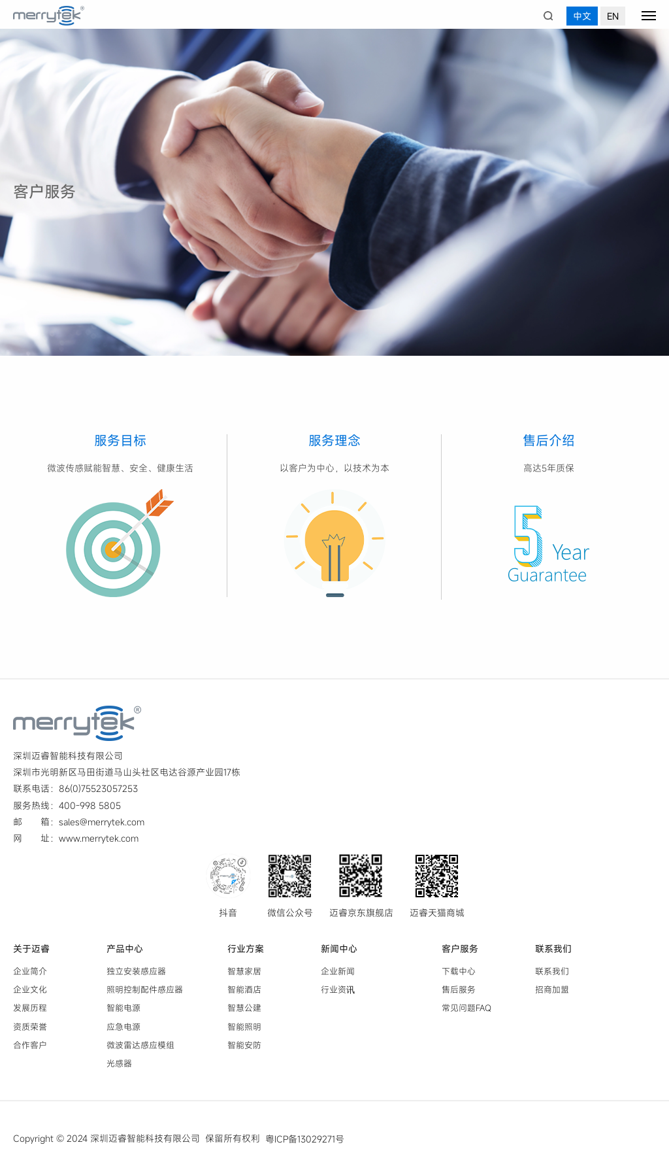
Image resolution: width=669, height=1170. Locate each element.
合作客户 (30, 1045)
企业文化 (30, 989)
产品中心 (124, 948)
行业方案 (245, 948)
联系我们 (553, 948)
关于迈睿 (31, 948)
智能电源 (123, 1008)
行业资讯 (338, 989)
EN (613, 16)
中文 (582, 16)
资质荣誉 (30, 1027)
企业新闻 (338, 971)
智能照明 (244, 1027)
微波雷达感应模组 (140, 1045)
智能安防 (244, 1045)
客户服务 (460, 948)
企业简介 (30, 971)
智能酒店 (244, 989)
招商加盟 (552, 989)
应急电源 (123, 1027)
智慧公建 (244, 1008)
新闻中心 (339, 948)
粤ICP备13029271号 (304, 1139)
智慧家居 (244, 971)
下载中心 (459, 971)
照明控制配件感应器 (144, 989)
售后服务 (459, 989)
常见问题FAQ (466, 1008)
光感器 (119, 1063)
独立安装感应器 (136, 971)
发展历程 (30, 1008)
